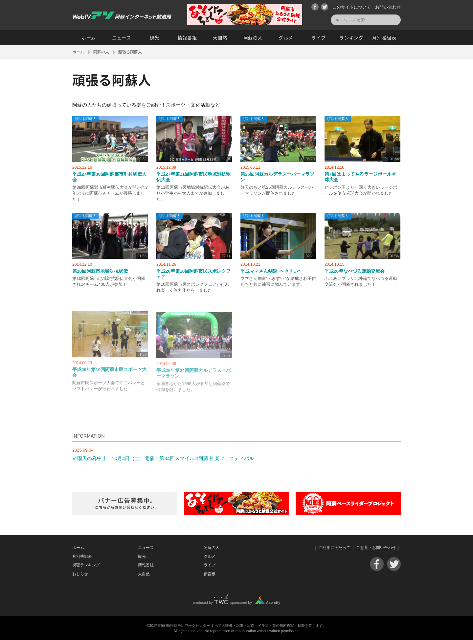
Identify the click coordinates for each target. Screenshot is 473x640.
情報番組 (187, 37)
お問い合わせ (388, 7)
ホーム (88, 37)
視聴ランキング (86, 565)
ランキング (351, 37)
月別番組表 (384, 37)
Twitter (324, 7)
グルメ (286, 37)
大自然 (220, 37)
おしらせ (80, 574)
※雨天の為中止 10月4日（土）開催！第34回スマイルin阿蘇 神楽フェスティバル (163, 458)
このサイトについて (351, 7)
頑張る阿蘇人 (85, 119)
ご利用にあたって (334, 547)
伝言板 (209, 574)
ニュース (121, 37)
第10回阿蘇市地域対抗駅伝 (100, 271)
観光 (154, 37)
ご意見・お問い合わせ (376, 547)
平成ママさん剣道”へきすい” (270, 271)
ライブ (318, 37)
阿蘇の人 (253, 37)
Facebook (315, 7)
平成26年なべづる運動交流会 (355, 271)
